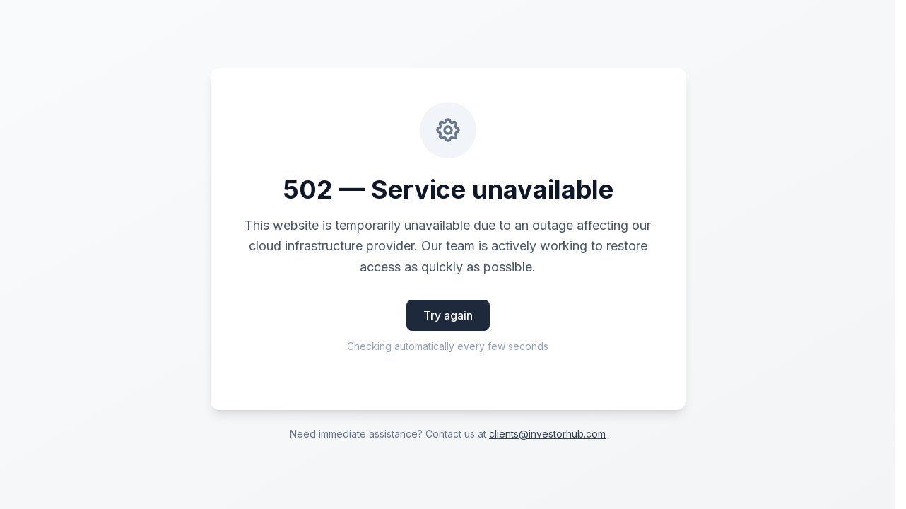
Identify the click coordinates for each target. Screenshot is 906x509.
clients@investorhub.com (547, 434)
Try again (448, 315)
